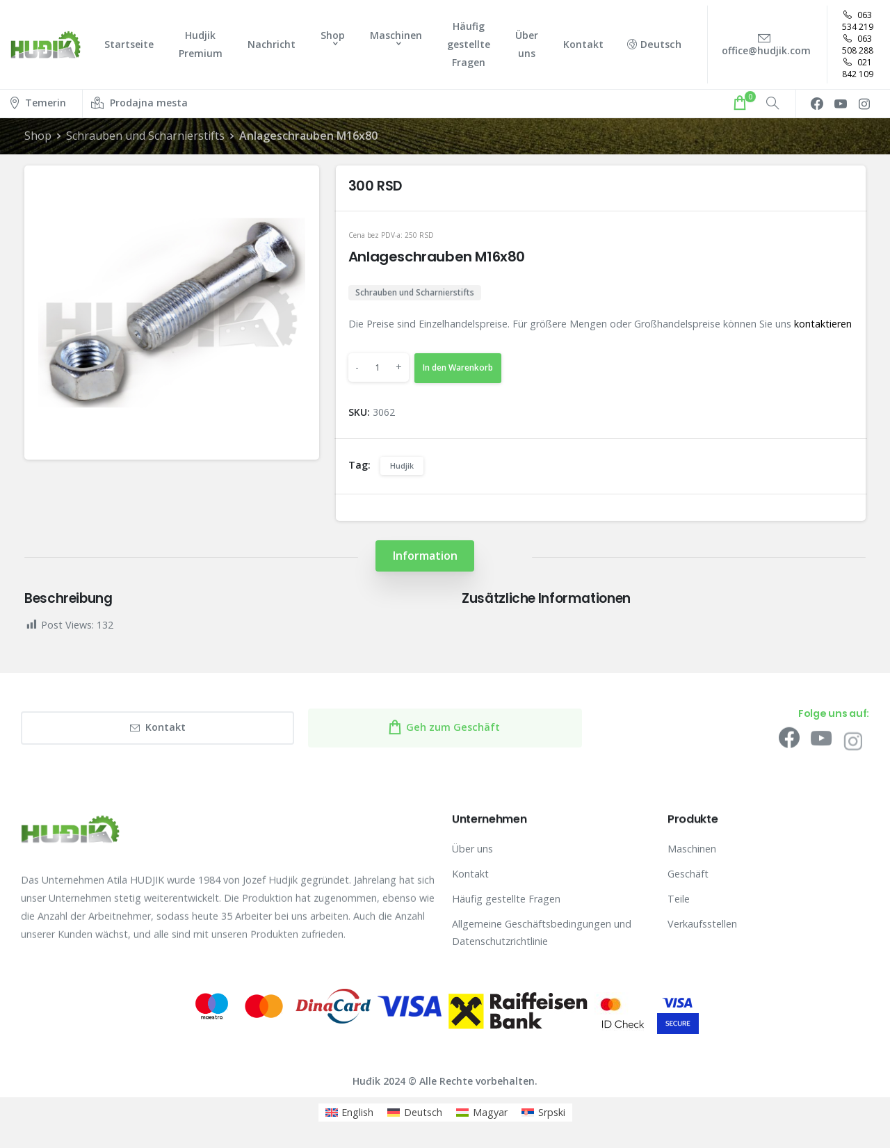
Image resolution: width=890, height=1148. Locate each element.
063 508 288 (857, 44)
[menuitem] (349, 1112)
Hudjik (402, 465)
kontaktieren (823, 323)
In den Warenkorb (458, 367)
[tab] (424, 556)
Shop (37, 135)
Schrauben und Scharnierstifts (145, 135)
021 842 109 (857, 68)
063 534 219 (857, 21)
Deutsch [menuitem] (423, 1112)
